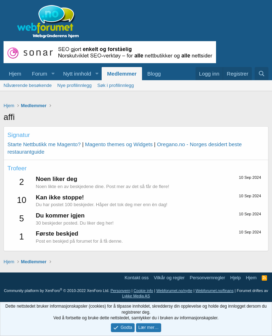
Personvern (120, 290)
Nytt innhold (77, 74)
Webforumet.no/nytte (174, 290)
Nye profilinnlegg (74, 85)
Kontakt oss (137, 277)
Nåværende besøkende (28, 85)
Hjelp (235, 277)
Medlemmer (121, 74)
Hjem (15, 74)
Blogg (154, 74)
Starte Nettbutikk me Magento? (44, 144)
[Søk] (261, 73)
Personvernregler (207, 277)
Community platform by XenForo (56, 290)
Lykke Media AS (136, 296)
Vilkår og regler (169, 277)
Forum (39, 74)
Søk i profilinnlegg (115, 85)
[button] (53, 73)
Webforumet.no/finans (214, 290)
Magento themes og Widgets (119, 144)
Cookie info (143, 290)
